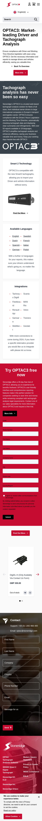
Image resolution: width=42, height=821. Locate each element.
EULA (25, 776)
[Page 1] (20, 601)
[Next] (37, 574)
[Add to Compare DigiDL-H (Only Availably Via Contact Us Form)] (30, 593)
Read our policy (10, 810)
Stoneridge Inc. (9, 784)
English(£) (20, 12)
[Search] (36, 19)
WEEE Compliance (31, 772)
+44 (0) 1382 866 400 (28, 626)
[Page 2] (22, 601)
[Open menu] (38, 4)
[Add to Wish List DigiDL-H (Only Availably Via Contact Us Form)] (25, 593)
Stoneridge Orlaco (10, 789)
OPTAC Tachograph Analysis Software (10, 760)
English (15, 236)
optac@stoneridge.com (26, 631)
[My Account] (29, 4)
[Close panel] (39, 797)
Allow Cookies (11, 816)
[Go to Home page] (14, 4)
